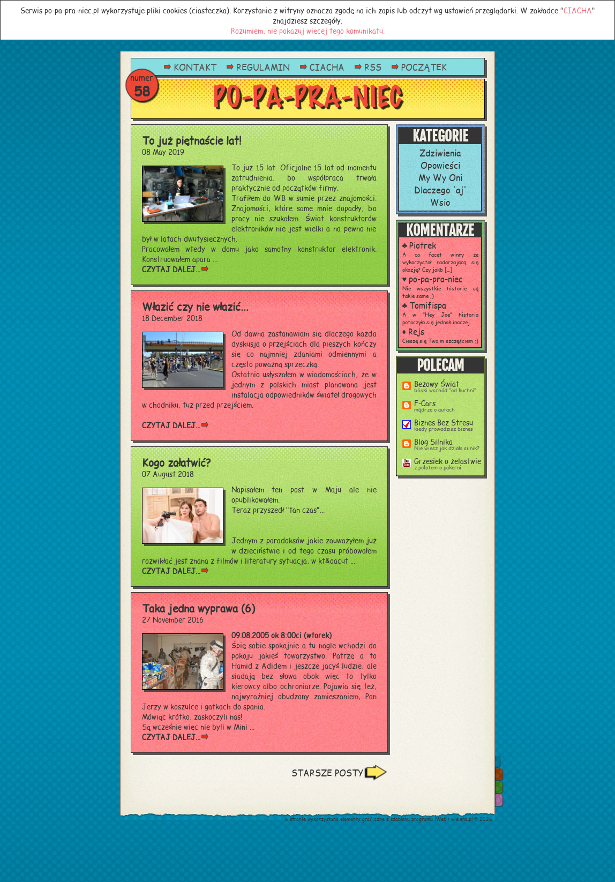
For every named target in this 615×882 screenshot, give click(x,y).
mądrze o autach (434, 409)
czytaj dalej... (171, 269)
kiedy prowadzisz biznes (443, 428)
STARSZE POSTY (327, 772)
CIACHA (578, 10)
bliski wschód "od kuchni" (445, 390)
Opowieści (440, 165)
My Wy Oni (440, 177)
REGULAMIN (263, 67)
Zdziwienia (440, 152)
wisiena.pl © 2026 (471, 819)
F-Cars (425, 403)
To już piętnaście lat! (192, 140)
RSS (372, 67)
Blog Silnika (433, 441)
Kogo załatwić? (176, 462)
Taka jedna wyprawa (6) (198, 608)
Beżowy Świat (436, 383)
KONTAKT (195, 67)
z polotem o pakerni (437, 467)
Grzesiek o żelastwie (447, 460)
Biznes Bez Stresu (443, 422)
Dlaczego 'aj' (440, 189)
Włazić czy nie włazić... (195, 306)
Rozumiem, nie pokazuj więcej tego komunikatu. (308, 30)
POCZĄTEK (424, 67)
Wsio (440, 202)
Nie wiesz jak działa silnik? (446, 448)
